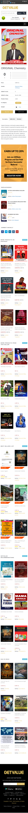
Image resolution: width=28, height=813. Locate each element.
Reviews (19, 119)
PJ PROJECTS (22, 651)
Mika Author (21, 619)
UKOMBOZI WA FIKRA (13, 214)
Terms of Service (7, 806)
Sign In (24, 1)
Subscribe (21, 784)
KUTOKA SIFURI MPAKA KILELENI (16, 190)
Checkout (12, 19)
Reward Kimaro (8, 720)
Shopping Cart (17, 19)
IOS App (12, 2)
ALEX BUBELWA (22, 753)
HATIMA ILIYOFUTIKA (20, 506)
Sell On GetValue (14, 793)
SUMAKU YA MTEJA (5, 713)
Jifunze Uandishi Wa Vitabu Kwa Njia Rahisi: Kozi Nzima (6, 265)
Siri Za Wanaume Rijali (20, 681)
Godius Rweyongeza (16, 196)
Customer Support (9, 792)
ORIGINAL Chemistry (6, 366)
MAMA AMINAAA (19, 611)
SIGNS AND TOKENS (20, 471)
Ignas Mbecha (22, 688)
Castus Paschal (8, 753)
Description (5, 119)
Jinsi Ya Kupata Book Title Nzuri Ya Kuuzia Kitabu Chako (6, 297)
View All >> (25, 239)
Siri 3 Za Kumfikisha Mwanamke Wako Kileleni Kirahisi (19, 581)
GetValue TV (6, 793)
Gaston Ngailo (4, 471)
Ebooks (18, 102)
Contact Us (11, 795)
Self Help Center (19, 792)
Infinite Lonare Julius (16, 209)
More (20, 13)
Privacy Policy (16, 806)
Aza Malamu (18, 431)
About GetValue (19, 795)
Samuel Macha (8, 513)
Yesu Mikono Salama (20, 366)
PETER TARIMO (8, 548)
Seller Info (12, 119)
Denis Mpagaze (15, 220)
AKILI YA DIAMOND (19, 295)
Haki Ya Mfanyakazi (5, 431)
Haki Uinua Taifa (5, 398)
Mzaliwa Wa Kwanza (20, 398)
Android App (4, 2)
